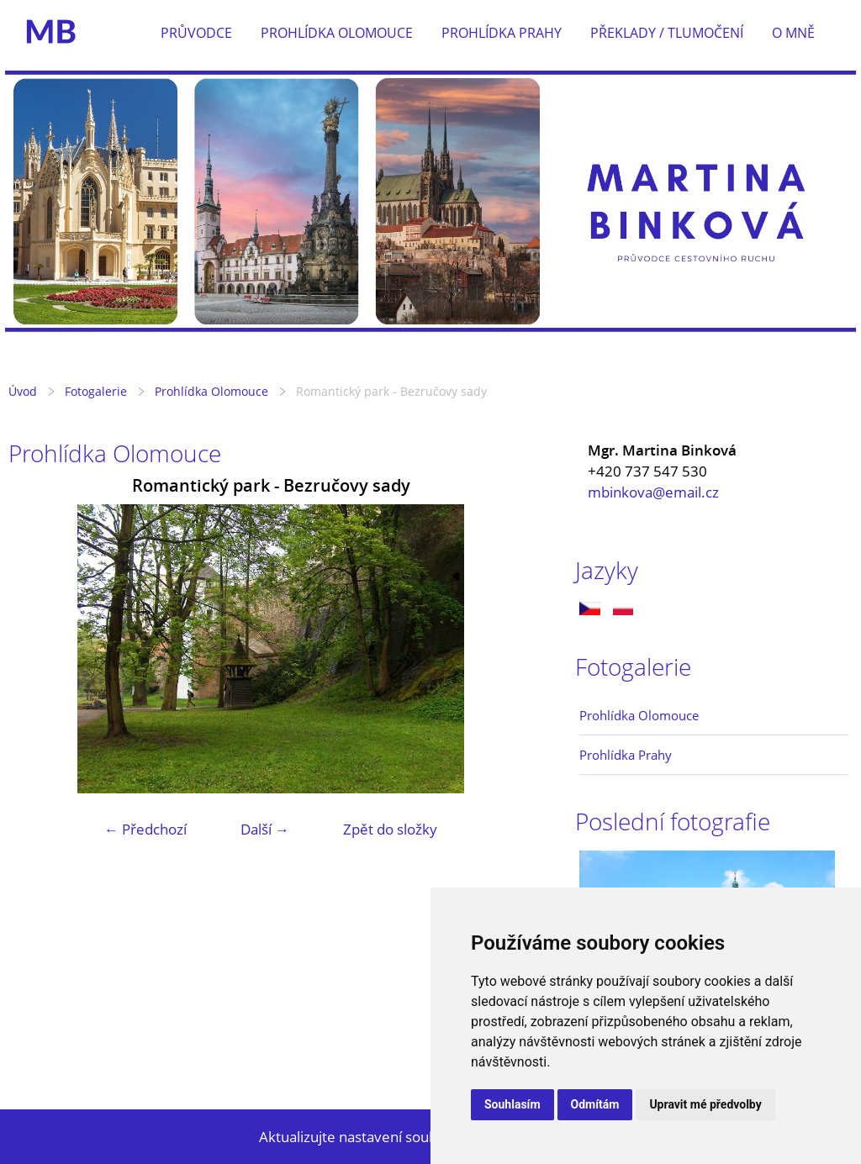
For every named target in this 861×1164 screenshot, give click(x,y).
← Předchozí (145, 829)
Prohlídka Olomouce (337, 33)
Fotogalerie (96, 391)
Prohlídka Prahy (501, 33)
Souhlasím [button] (512, 1104)
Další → (264, 829)
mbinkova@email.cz (653, 492)
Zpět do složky (390, 829)
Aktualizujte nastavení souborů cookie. (384, 1136)
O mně (793, 33)
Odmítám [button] (595, 1104)
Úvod (22, 391)
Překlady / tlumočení (666, 33)
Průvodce (196, 33)
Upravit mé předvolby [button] (705, 1104)
